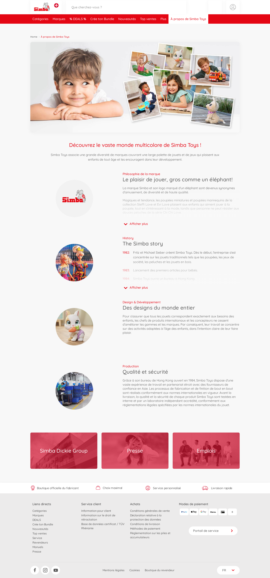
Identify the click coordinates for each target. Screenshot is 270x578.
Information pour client (96, 511)
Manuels (37, 547)
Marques (59, 27)
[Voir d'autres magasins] (56, 9)
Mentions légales (114, 570)
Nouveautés (127, 27)
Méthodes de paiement (145, 528)
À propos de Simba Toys (188, 27)
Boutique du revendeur (159, 570)
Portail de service (213, 531)
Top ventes (148, 27)
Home (33, 36)
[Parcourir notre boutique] (126, 11)
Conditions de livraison (145, 524)
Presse (36, 551)
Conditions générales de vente (150, 511)
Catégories (40, 27)
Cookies (134, 570)
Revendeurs (40, 542)
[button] (215, 11)
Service (37, 538)
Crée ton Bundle (102, 27)
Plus (163, 27)
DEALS (78, 27)
